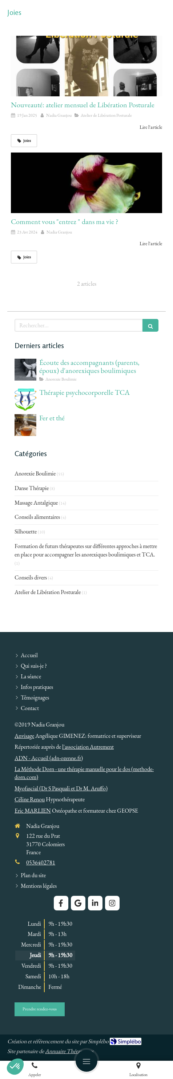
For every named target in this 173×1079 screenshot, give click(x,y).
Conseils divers (31, 577)
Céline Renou (30, 799)
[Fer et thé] (25, 425)
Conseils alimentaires (37, 517)
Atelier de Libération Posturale (48, 592)
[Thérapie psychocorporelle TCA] (25, 400)
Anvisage (24, 736)
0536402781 (40, 862)
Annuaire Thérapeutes (69, 1051)
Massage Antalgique (36, 502)
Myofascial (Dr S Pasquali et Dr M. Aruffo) (61, 788)
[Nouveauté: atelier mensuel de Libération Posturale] (86, 66)
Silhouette (26, 531)
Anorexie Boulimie (35, 473)
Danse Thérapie (32, 488)
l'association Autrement (88, 747)
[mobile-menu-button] (86, 1061)
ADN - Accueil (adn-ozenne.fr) (49, 758)
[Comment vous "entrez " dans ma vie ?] (86, 183)
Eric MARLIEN (33, 810)
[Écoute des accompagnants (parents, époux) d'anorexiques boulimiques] (25, 370)
